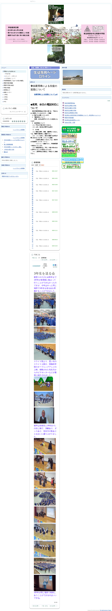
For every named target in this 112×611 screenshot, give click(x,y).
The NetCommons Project (105, 610)
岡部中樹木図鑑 (8, 83)
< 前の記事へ (44, 259)
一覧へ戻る (44, 606)
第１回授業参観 (8, 144)
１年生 (5, 94)
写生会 (32, 178)
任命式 (32, 184)
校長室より (6, 90)
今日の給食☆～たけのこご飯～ (13, 147)
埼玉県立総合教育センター (72, 120)
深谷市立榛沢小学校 (70, 108)
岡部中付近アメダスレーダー (10, 176)
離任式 (6, 152)
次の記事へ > (53, 259)
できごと (34, 258)
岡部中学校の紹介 (8, 85)
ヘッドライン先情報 (19, 129)
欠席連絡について (10, 78)
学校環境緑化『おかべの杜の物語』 (13, 80)
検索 (109, 100)
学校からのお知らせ (9, 71)
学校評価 (7, 74)
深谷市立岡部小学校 (70, 105)
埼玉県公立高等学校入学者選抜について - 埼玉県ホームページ (83, 115)
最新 (35, 165)
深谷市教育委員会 (70, 103)
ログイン (32, 1)
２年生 (5, 97)
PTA (4, 101)
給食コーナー (7, 92)
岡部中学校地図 (69, 117)
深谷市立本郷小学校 (70, 110)
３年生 (5, 99)
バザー (32, 246)
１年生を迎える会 (9, 149)
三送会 (32, 239)
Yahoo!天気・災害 (70, 122)
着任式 (32, 221)
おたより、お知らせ (10, 76)
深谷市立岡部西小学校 (71, 113)
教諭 (56, 267)
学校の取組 (6, 87)
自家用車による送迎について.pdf (45, 94)
